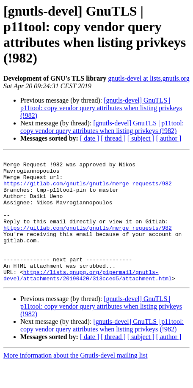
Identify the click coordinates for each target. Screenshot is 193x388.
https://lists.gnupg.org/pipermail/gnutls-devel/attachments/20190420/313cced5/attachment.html (87, 299)
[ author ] (169, 138)
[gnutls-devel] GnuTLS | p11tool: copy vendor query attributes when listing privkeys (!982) (101, 108)
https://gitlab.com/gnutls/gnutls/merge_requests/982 (87, 189)
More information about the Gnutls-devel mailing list (75, 380)
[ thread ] (113, 138)
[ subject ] (140, 138)
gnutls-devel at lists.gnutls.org (149, 78)
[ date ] (89, 138)
